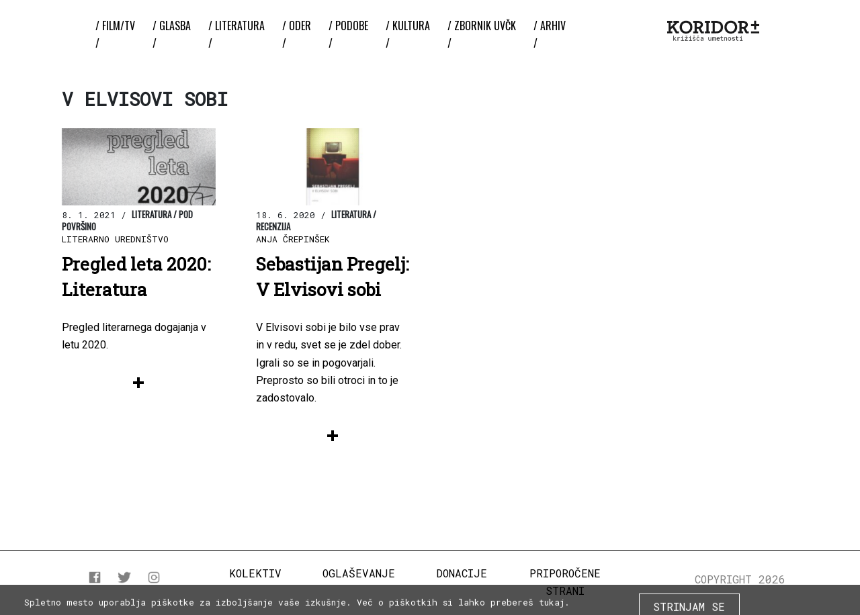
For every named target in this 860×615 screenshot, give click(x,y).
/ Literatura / (236, 34)
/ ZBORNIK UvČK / (481, 34)
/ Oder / (296, 34)
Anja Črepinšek (293, 239)
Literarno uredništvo (115, 239)
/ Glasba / (172, 34)
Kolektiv (255, 573)
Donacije (461, 573)
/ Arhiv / (549, 34)
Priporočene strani (565, 582)
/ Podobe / (348, 34)
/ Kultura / (408, 34)
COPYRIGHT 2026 (740, 579)
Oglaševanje (358, 573)
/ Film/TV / (115, 34)
